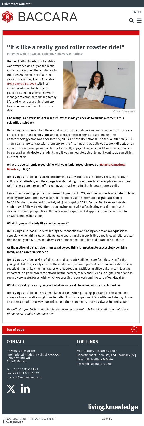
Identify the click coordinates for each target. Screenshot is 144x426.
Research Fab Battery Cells (94, 364)
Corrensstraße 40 (18, 358)
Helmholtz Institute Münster (95, 359)
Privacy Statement (43, 419)
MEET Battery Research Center (97, 351)
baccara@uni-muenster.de (24, 377)
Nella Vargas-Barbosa (21, 84)
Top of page (16, 330)
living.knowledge (113, 407)
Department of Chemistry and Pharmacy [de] (106, 355)
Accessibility (14, 421)
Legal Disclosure (16, 419)
